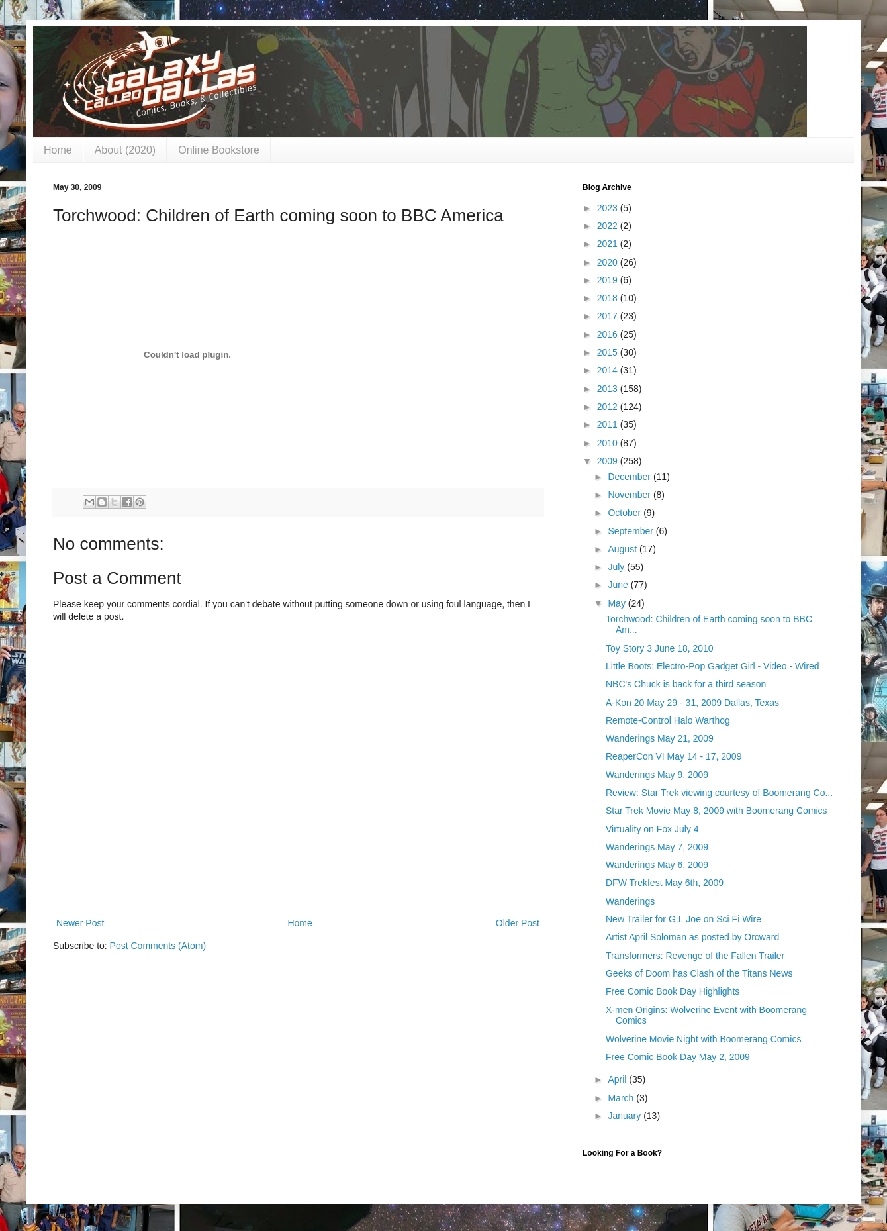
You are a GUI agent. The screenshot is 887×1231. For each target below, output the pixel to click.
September (631, 531)
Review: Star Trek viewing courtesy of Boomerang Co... (719, 792)
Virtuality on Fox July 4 (652, 829)
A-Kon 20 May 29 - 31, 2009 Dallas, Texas (692, 702)
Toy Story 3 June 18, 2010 (660, 648)
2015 (608, 352)
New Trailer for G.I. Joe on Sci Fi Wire (683, 919)
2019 (608, 280)
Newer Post (80, 923)
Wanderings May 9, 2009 (657, 774)
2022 (608, 226)
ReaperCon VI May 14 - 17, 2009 (673, 756)
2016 (608, 334)
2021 (608, 243)
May (618, 603)
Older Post (517, 923)
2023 (608, 208)
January (625, 1115)
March (622, 1098)
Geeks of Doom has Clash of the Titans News (699, 973)
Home (58, 150)
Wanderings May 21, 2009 (660, 738)
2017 (608, 316)
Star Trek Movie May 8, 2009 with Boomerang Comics (716, 810)
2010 (608, 443)
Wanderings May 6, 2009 (657, 865)
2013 (608, 388)
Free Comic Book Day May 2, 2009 (678, 1057)
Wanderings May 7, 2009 (657, 847)
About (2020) (125, 150)
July (617, 567)
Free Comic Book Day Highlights (672, 991)
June (619, 584)
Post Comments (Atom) (158, 945)
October (625, 512)
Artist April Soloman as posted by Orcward (692, 937)
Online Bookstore (218, 150)
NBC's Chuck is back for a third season (686, 684)
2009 (608, 461)
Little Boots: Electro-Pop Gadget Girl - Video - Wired (712, 666)
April (618, 1079)
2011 (608, 424)
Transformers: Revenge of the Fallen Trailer (695, 955)
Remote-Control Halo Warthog (668, 720)
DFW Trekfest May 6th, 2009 (665, 882)
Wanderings (630, 901)
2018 (608, 298)
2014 (608, 370)
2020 (608, 262)
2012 (608, 406)
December (630, 476)
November (630, 494)
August (623, 549)
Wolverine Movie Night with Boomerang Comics (703, 1039)
